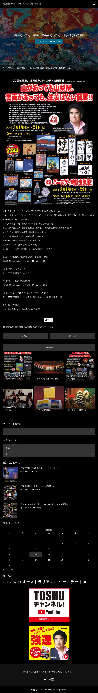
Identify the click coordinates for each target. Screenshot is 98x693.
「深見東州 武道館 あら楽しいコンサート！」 (40, 468)
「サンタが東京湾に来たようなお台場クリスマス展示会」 (45, 504)
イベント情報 (48, 327)
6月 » (12, 569)
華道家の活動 (37, 327)
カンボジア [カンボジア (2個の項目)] (54, 582)
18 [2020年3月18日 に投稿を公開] (36, 554)
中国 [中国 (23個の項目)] (83, 582)
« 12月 (5, 569)
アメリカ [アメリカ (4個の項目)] (7, 582)
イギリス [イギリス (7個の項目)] (16, 582)
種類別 (50, 447)
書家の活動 (56, 41)
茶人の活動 (28, 327)
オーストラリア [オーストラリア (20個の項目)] (36, 582)
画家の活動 (19, 327)
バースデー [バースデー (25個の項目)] (68, 581)
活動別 (50, 454)
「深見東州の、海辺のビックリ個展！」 (37, 486)
